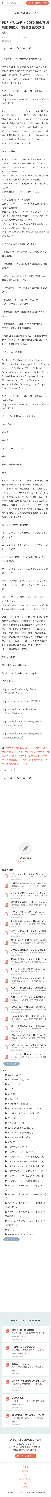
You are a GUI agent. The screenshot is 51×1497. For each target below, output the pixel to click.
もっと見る (11, 1063)
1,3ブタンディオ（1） (17, 1147)
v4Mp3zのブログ (25, 13)
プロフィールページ (25, 861)
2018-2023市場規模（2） (19, 1137)
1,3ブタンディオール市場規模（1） (24, 1180)
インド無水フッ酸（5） (18, 1103)
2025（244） (13, 1084)
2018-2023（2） (15, 1122)
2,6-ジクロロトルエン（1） (20, 1234)
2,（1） (10, 1229)
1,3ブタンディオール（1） (19, 1151)
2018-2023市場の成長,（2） (20, 1132)
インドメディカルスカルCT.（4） (22, 1113)
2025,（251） (13, 1074)
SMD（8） (11, 1094)
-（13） (10, 1089)
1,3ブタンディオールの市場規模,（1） (25, 1166)
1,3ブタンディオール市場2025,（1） (24, 1171)
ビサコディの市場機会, (29, 760)
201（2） (11, 1118)
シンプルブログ (9, 2)
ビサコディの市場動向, (29, 756)
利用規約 (25, 1471)
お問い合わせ (25, 1479)
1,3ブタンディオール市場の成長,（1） (25, 1175)
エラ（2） (11, 1142)
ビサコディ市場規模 (14, 748)
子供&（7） (12, 1098)
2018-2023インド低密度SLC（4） (23, 1108)
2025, (28, 748)
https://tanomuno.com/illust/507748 (21, 701)
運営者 (25, 1467)
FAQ (25, 1475)
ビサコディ (36, 748)
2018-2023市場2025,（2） (20, 1127)
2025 (14, 756)
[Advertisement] (25, 811)
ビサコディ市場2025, (24, 752)
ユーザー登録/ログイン (37, 3)
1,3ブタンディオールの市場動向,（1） (25, 1156)
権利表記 (25, 1487)
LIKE (8, 770)
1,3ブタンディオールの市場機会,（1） (25, 1161)
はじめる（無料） (26, 1455)
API (25, 1483)
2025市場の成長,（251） (19, 1079)
